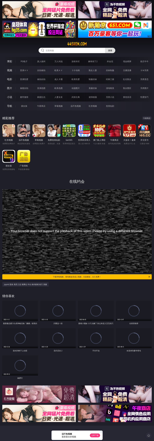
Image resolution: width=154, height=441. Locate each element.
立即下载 (95, 435)
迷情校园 (93, 97)
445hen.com (77, 43)
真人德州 (41, 61)
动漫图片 (76, 88)
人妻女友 (58, 97)
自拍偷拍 (41, 70)
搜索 (110, 50)
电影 (9, 79)
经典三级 (110, 79)
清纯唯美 (110, 88)
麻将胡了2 (93, 61)
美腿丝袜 (93, 88)
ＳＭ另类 (144, 70)
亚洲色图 (41, 88)
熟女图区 (127, 88)
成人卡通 (58, 79)
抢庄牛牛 (144, 61)
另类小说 (110, 97)
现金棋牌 (127, 61)
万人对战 (58, 61)
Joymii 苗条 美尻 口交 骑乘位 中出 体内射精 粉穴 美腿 (25, 284)
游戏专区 (76, 61)
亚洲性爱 (24, 79)
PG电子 (24, 61)
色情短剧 (110, 106)
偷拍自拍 (41, 79)
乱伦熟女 (127, 79)
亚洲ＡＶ (24, 70)
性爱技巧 (144, 97)
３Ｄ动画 (76, 70)
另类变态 (144, 79)
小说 (9, 97)
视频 (9, 70)
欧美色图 (58, 88)
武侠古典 (76, 97)
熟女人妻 (93, 70)
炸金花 (110, 61)
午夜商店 (41, 106)
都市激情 (24, 97)
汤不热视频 (76, 106)
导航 (9, 106)
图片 (9, 88)
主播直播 (127, 70)
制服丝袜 (93, 79)
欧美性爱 (76, 79)
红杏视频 (93, 106)
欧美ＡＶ (58, 70)
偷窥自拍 (24, 88)
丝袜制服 (110, 70)
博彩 (9, 61)
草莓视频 (58, 106)
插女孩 (24, 106)
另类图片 (144, 88)
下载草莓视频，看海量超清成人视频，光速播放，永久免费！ (101, 276)
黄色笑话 (127, 97)
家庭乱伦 (41, 97)
